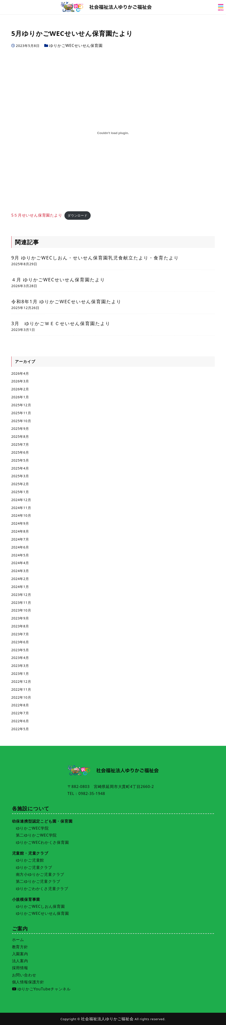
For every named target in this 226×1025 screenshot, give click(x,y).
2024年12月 (21, 499)
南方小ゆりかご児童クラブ (40, 874)
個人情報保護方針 (28, 982)
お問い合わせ (24, 975)
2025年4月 (20, 468)
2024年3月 (20, 570)
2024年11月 (21, 507)
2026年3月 (20, 381)
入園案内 (20, 953)
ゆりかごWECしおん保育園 (40, 906)
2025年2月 (20, 484)
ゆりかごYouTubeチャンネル (41, 989)
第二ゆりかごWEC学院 (36, 835)
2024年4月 (20, 563)
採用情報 (20, 967)
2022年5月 (20, 729)
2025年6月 (20, 452)
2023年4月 (20, 657)
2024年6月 (20, 547)
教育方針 (20, 946)
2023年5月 (20, 650)
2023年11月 (21, 602)
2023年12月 (21, 594)
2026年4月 (20, 373)
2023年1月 (20, 673)
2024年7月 (20, 539)
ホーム (18, 939)
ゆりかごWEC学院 (32, 828)
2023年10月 (21, 610)
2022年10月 (21, 697)
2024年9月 (20, 523)
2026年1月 (20, 397)
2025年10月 (21, 421)
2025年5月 (20, 460)
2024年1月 (20, 586)
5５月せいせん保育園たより (36, 215)
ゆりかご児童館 (30, 860)
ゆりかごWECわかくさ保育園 (42, 842)
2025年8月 (20, 436)
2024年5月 (20, 555)
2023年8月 (20, 626)
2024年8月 (20, 531)
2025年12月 (21, 405)
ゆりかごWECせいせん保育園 (75, 45)
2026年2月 (20, 389)
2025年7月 (20, 444)
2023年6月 (20, 642)
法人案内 (20, 960)
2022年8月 (20, 705)
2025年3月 (20, 476)
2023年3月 (20, 665)
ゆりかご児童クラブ (34, 867)
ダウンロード (78, 215)
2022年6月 (20, 721)
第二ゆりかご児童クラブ (38, 881)
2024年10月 (21, 515)
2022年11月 (21, 689)
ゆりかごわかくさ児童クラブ (42, 888)
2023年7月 (20, 634)
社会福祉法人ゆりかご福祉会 (107, 1018)
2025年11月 (21, 413)
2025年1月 (20, 492)
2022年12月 (21, 681)
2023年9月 (20, 618)
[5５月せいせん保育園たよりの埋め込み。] (113, 133)
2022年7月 (20, 713)
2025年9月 (20, 428)
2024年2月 (20, 578)
